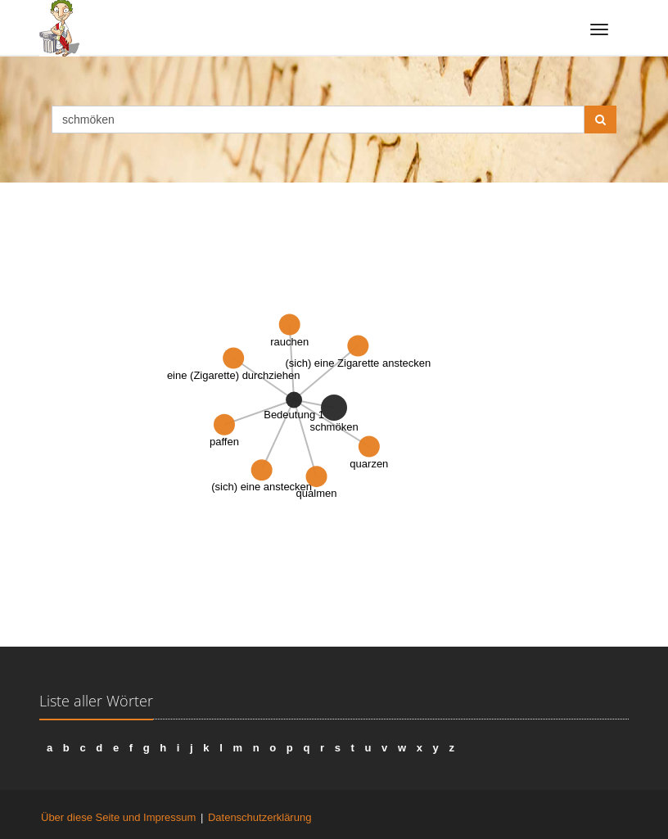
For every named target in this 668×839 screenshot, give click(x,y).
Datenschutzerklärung (259, 817)
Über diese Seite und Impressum (118, 817)
